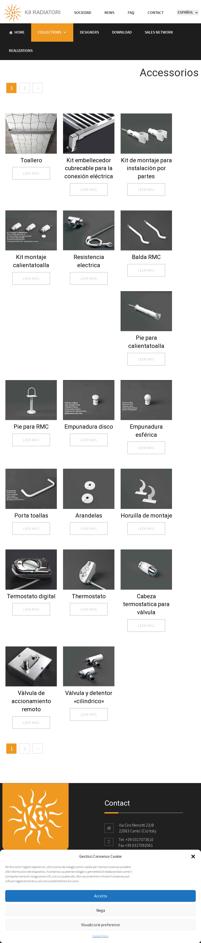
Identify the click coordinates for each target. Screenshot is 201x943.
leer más (31, 173)
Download (122, 32)
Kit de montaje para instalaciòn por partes (146, 168)
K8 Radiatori (31, 12)
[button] (193, 856)
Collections (49, 32)
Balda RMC (146, 257)
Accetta (100, 895)
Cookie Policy (100, 936)
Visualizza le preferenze (100, 924)
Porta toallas (31, 515)
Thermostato (89, 596)
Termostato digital (31, 596)
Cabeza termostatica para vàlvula (146, 604)
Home (19, 32)
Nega (100, 910)
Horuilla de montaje (146, 515)
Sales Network (159, 32)
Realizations (21, 50)
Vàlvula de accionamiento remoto (31, 701)
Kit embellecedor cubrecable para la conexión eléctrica (88, 168)
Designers (89, 32)
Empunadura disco (88, 426)
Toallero (31, 160)
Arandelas (88, 515)
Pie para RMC (31, 426)
